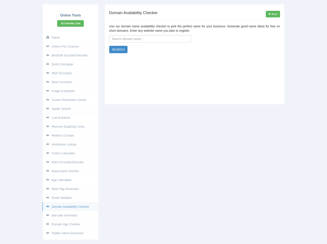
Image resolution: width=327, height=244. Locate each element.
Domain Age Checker (63, 224)
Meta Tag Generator (62, 189)
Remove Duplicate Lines (65, 126)
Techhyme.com (70, 23)
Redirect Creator (60, 135)
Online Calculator (60, 153)
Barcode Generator (62, 215)
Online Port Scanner (62, 46)
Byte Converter (59, 82)
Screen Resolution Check (66, 100)
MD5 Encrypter (59, 73)
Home (53, 37)
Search (118, 49)
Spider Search (58, 108)
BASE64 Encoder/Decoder (67, 55)
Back (272, 14)
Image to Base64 (60, 91)
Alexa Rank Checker (62, 171)
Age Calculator (59, 180)
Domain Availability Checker (67, 206)
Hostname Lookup (61, 144)
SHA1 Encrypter (60, 64)
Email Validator (59, 197)
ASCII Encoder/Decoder (65, 162)
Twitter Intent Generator (65, 233)
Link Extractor (58, 117)
